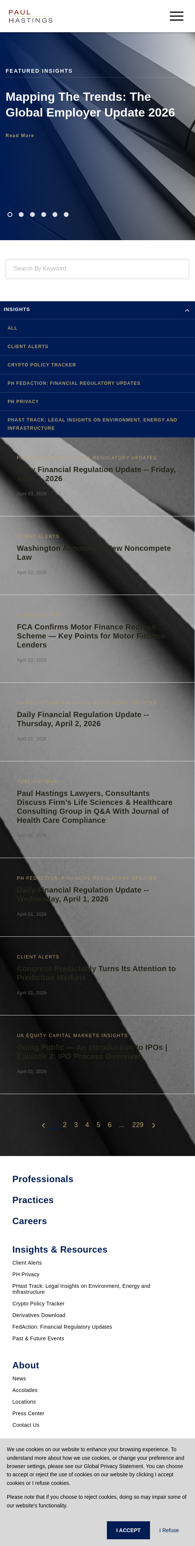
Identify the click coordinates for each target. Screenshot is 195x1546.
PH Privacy (25, 1274)
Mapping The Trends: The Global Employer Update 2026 (90, 104)
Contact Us (25, 1425)
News (19, 1379)
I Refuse (169, 1530)
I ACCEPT (128, 1530)
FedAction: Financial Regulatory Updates (62, 1327)
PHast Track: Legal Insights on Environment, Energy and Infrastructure (81, 1289)
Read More (20, 135)
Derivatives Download (38, 1315)
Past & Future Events (38, 1338)
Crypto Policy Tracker (38, 1304)
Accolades (25, 1390)
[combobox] (15, 269)
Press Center (28, 1413)
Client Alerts (27, 1263)
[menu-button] (176, 16)
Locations (24, 1402)
